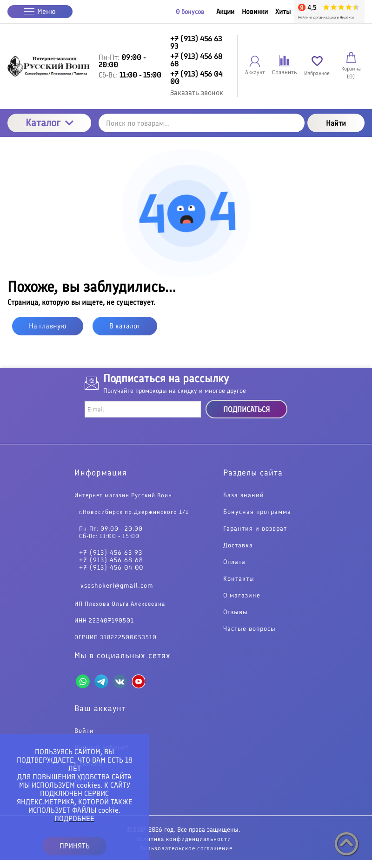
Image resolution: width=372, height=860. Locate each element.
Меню (40, 11)
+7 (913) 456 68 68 (111, 560)
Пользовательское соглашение (186, 848)
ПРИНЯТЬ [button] (75, 845)
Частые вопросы (249, 629)
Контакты (238, 579)
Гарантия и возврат (255, 529)
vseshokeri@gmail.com (116, 586)
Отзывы (235, 612)
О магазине (241, 595)
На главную (47, 325)
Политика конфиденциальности (183, 838)
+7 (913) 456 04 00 (111, 567)
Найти (336, 123)
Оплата (234, 562)
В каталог (124, 325)
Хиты (283, 11)
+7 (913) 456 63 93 (110, 553)
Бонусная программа (257, 512)
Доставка (238, 545)
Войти (84, 731)
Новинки (255, 11)
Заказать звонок (196, 92)
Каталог (49, 122)
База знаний (243, 495)
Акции (225, 11)
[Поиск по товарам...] (202, 123)
